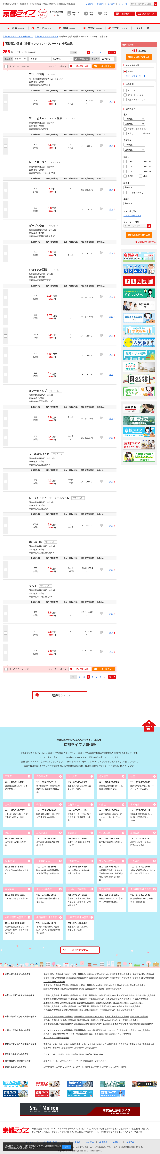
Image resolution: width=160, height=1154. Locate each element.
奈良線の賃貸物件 (68, 1020)
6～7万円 (86, 1067)
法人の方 (111, 4)
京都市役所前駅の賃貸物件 (55, 999)
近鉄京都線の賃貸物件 (128, 1020)
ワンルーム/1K (50, 1054)
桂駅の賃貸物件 (136, 1003)
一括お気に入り (81, 66)
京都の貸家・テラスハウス (95, 1061)
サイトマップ (32, 1142)
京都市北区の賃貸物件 (53, 974)
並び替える (83, 59)
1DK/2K (60, 1054)
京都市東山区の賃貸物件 (143, 974)
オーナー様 (123, 4)
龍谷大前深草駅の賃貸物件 (128, 1006)
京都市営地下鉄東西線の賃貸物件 (89, 1016)
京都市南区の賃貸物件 (99, 978)
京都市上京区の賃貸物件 (75, 974)
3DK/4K (88, 1054)
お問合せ (117, 1142)
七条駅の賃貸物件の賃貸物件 (118, 999)
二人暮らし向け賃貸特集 (54, 1034)
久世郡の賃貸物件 (121, 985)
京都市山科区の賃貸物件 (54, 981)
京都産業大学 (148, 1044)
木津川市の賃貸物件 (88, 989)
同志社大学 (57, 1044)
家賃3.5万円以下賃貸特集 (120, 1034)
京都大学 (47, 1044)
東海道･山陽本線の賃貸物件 (117, 1016)
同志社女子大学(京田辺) (106, 1044)
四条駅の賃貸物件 (140, 999)
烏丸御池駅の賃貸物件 (145, 995)
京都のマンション (51, 1061)
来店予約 (125, 14)
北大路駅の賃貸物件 (69, 995)
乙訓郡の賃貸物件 (70, 985)
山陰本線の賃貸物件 (139, 1016)
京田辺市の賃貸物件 (69, 989)
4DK (101, 1054)
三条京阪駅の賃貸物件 (78, 999)
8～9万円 (104, 1067)
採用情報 (103, 1142)
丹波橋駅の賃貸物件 (52, 1010)
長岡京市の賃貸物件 (52, 985)
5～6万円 (77, 1067)
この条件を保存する (147, 242)
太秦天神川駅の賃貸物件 (88, 1006)
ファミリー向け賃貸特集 (77, 1034)
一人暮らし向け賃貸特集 (139, 1030)
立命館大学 (123, 1044)
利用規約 (76, 1142)
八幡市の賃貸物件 (104, 985)
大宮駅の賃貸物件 (104, 1003)
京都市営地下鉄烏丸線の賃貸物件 (58, 1016)
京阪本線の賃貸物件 (109, 1020)
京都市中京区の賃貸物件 (120, 974)
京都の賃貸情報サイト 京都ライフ (18, 36)
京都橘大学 (79, 1048)
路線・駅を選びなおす (135, 76)
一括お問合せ (105, 66)
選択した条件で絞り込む (139, 57)
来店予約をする (80, 950)
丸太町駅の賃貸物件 (125, 995)
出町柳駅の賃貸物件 (107, 995)
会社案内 (100, 4)
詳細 (111, 102)
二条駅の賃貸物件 (68, 1006)
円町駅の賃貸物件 (51, 1006)
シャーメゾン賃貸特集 (117, 1030)
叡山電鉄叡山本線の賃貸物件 (115, 1024)
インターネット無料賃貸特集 (56, 1038)
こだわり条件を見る (132, 215)
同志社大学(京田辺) (71, 1044)
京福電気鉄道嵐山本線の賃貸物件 (58, 1024)
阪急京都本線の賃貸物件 (88, 1020)
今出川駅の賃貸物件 (88, 995)
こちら (18, 1148)
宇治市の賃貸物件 (137, 985)
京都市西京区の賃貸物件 (77, 978)
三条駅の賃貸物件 (97, 999)
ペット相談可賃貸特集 (97, 1030)
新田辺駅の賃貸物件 (125, 1010)
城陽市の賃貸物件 (51, 989)
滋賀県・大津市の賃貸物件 (110, 989)
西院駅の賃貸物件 (121, 1003)
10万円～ (124, 1067)
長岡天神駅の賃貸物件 (89, 1010)
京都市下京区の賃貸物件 (54, 978)
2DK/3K (74, 1054)
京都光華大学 (67, 1048)
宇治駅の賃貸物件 (108, 1010)
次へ (111, 52)
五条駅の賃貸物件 (51, 1003)
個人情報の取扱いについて (55, 1142)
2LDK (81, 1054)
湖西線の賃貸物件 (51, 1020)
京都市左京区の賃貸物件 (98, 974)
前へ (74, 52)
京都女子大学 (135, 1044)
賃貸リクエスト (149, 14)
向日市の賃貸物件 (87, 985)
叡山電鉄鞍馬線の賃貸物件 (141, 1024)
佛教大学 (56, 1048)
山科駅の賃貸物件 (70, 1010)
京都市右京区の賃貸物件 (120, 978)
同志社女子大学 (88, 1044)
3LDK (95, 1054)
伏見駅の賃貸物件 (108, 1006)
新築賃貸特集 (80, 1030)
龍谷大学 (47, 1048)
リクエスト (61, 695)
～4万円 (58, 1067)
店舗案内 (89, 4)
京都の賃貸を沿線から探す (46, 36)
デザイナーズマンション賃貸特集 (58, 1030)
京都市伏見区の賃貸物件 (143, 978)
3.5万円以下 (49, 1067)
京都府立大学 (91, 1048)
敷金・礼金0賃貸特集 (98, 1034)
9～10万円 (113, 1067)
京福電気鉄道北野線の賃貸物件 (88, 1024)
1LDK (67, 1054)
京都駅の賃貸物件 (68, 1003)
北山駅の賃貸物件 (51, 995)
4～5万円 (67, 1067)
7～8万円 (95, 1067)
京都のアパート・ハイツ (71, 1061)
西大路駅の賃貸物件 (86, 1003)
